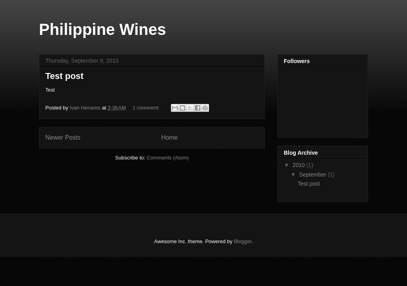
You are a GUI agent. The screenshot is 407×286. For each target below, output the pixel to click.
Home (169, 137)
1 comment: (146, 108)
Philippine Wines (102, 29)
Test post (64, 76)
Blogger (242, 241)
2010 (299, 165)
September (313, 174)
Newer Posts (62, 137)
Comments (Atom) (167, 158)
